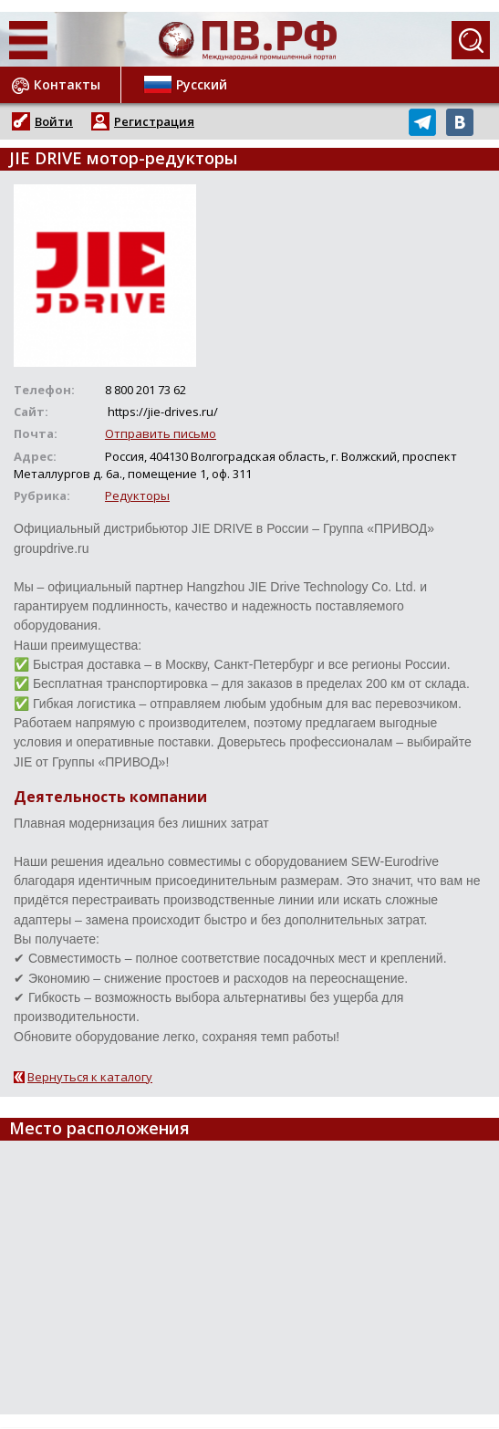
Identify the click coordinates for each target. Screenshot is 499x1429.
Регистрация (154, 121)
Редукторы (137, 495)
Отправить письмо (160, 433)
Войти (54, 121)
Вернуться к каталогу (89, 1077)
